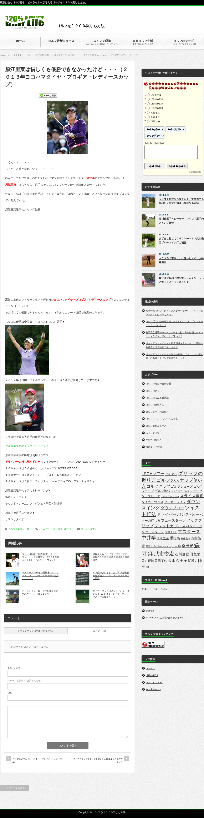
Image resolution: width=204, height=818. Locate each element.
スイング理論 (152, 433)
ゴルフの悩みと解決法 (157, 397)
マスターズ (189, 531)
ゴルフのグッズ (154, 390)
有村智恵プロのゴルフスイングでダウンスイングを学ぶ (37, 760)
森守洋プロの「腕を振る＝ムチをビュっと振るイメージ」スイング (181, 280)
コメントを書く (89, 529)
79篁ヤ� (155, 121)
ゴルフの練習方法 (155, 404)
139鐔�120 (157, 99)
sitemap (150, 610)
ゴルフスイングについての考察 (162, 418)
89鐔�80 (155, 117)
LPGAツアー (45, 529)
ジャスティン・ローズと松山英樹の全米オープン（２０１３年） (40, 592)
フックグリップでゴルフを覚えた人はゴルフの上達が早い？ (98, 760)
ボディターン (154, 532)
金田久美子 (178, 560)
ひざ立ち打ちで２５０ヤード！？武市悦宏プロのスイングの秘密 (181, 240)
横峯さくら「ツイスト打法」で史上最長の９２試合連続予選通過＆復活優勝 (111, 557)
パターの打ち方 (154, 439)
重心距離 (148, 561)
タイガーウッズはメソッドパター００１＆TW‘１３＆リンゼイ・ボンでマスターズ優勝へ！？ (111, 594)
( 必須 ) (14, 668)
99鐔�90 (155, 112)
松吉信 (176, 546)
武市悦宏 (164, 553)
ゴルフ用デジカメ (180, 491)
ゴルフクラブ (158, 486)
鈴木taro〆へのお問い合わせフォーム (165, 617)
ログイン (150, 668)
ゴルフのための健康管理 (158, 383)
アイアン (171, 474)
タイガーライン (175, 502)
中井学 (149, 537)
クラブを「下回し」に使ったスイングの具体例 (181, 260)
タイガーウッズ (152, 502)
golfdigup (196, 171)
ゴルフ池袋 (162, 491)
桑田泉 (187, 545)
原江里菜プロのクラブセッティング (27, 446)
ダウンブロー (172, 508)
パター (194, 514)
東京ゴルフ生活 (154, 446)
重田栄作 (161, 561)
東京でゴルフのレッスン (158, 546)
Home (3, 55)
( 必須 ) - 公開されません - (25, 680)
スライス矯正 (192, 495)
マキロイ (171, 532)
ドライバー (167, 514)
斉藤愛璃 (185, 538)
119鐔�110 (157, 103)
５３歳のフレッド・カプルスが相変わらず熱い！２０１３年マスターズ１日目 (111, 575)
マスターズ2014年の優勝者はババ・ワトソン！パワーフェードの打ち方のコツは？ (40, 575)
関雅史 (193, 561)
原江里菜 (57, 529)
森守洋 (67, 529)
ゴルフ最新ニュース (20, 55)
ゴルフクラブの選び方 (157, 411)
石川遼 (180, 554)
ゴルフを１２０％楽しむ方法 (109, 812)
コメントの (154, 682)
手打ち (175, 538)
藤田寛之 (193, 554)
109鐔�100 (157, 108)
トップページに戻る (14, 788)
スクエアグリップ (170, 496)
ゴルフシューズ (182, 486)
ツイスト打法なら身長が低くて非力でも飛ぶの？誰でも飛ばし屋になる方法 (181, 201)
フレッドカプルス (170, 526)
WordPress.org (153, 689)
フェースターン (173, 520)
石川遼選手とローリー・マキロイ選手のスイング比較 (181, 220)
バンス (183, 514)
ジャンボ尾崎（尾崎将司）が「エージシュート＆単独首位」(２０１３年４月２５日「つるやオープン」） (40, 557)
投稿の (152, 675)
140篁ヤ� (156, 95)
